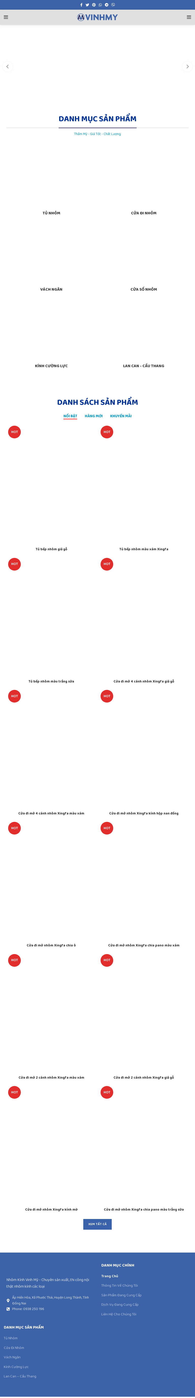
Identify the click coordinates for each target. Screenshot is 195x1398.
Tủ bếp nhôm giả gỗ (51, 550)
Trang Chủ (110, 1278)
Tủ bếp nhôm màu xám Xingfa (143, 550)
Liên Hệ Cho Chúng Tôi (119, 1315)
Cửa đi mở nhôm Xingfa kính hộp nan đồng (143, 815)
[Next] (187, 67)
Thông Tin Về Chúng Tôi (120, 1287)
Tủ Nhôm (11, 1340)
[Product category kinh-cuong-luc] (51, 335)
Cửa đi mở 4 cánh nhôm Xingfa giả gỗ (144, 682)
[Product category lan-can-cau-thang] (144, 335)
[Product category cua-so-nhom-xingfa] (144, 258)
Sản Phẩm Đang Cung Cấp (122, 1297)
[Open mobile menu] (6, 17)
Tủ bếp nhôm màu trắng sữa (51, 682)
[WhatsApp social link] (100, 5)
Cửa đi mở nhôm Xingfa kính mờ (51, 1211)
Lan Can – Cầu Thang (21, 1378)
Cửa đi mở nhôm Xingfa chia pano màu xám (144, 947)
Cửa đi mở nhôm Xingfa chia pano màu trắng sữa (144, 1211)
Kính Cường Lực (17, 1368)
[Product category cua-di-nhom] (144, 182)
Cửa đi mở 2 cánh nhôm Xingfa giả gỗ (143, 1079)
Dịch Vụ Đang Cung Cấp (120, 1306)
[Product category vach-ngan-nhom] (51, 258)
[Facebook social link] (81, 5)
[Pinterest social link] (94, 5)
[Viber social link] (113, 5)
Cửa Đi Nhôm (15, 1349)
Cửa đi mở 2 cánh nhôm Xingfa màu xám (51, 1079)
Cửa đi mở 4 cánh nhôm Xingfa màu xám (51, 815)
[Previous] (8, 67)
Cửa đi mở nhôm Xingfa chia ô (51, 947)
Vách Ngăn (12, 1359)
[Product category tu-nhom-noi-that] (51, 182)
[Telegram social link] (106, 5)
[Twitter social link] (87, 5)
